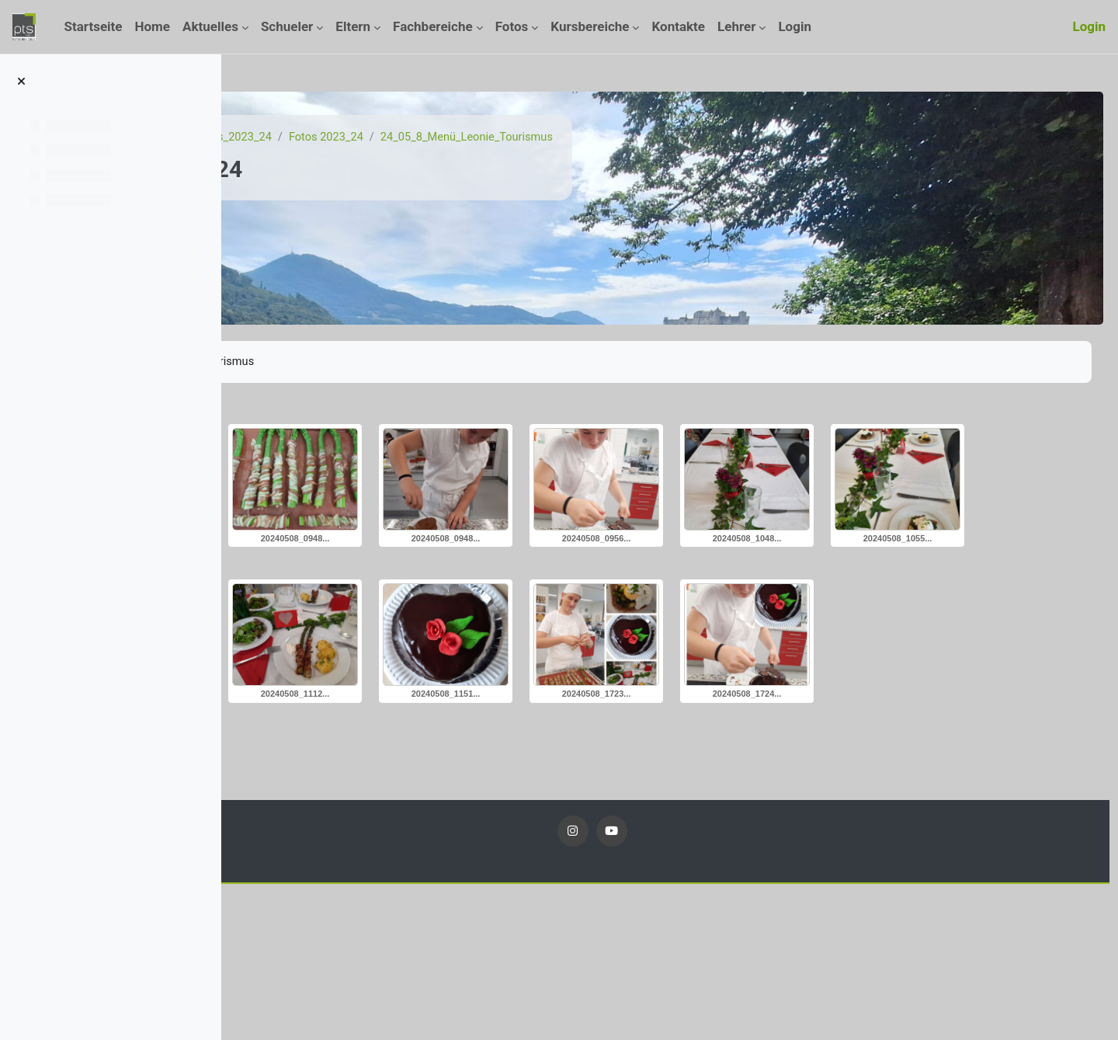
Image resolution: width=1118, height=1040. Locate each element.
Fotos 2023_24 (514, 137)
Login (1089, 26)
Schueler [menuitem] (287, 26)
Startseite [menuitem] (93, 26)
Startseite (291, 137)
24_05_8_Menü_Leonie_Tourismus (659, 137)
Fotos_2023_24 (419, 137)
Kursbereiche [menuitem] (589, 26)
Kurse (348, 137)
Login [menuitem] (794, 26)
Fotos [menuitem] (512, 26)
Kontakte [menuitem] (678, 26)
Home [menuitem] (153, 26)
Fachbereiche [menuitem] (433, 26)
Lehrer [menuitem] (736, 26)
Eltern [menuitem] (352, 26)
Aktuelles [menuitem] (210, 26)
